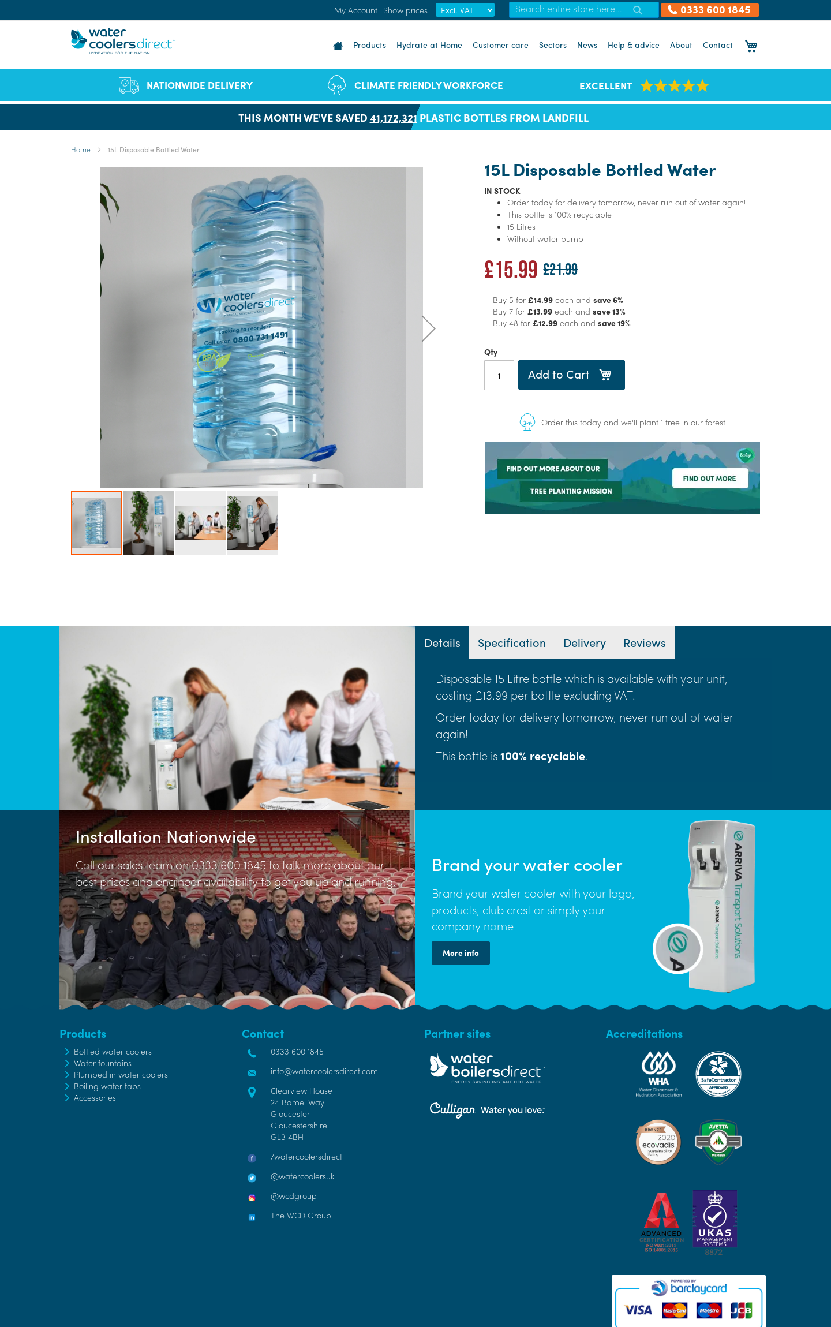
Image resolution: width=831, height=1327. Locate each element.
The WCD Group (301, 1215)
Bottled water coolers (113, 1051)
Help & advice (634, 44)
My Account (355, 10)
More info (461, 952)
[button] (429, 328)
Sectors (553, 44)
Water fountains (103, 1062)
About (681, 44)
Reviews (644, 642)
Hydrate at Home (429, 44)
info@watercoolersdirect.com (324, 1070)
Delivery (584, 642)
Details (442, 642)
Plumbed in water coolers (121, 1074)
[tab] (442, 642)
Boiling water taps (107, 1085)
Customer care (501, 44)
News (587, 44)
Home (81, 149)
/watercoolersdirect (306, 1156)
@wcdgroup (294, 1195)
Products (369, 44)
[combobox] (584, 10)
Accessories (95, 1097)
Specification (512, 642)
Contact (718, 44)
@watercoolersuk (302, 1176)
